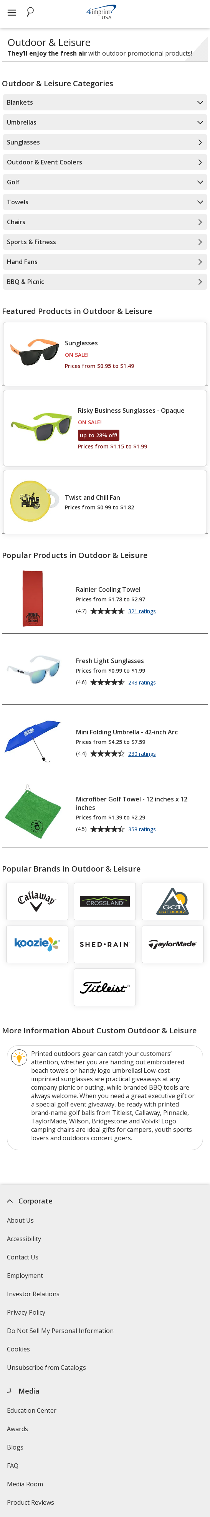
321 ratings (143, 612)
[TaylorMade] (172, 944)
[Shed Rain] (105, 944)
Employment (25, 1275)
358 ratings (143, 830)
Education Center (31, 1410)
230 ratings (143, 754)
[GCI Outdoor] (172, 901)
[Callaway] (37, 901)
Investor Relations (34, 1296)
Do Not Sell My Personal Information (61, 1333)
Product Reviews (30, 1502)
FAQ (12, 1465)
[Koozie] (37, 944)
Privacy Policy (27, 1315)
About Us (20, 1220)
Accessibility (24, 1239)
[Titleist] (105, 987)
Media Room (25, 1484)
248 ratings (143, 683)
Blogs (15, 1447)
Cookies (19, 1351)
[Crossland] (105, 901)
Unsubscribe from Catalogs (47, 1370)
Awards (17, 1429)
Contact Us (22, 1257)
